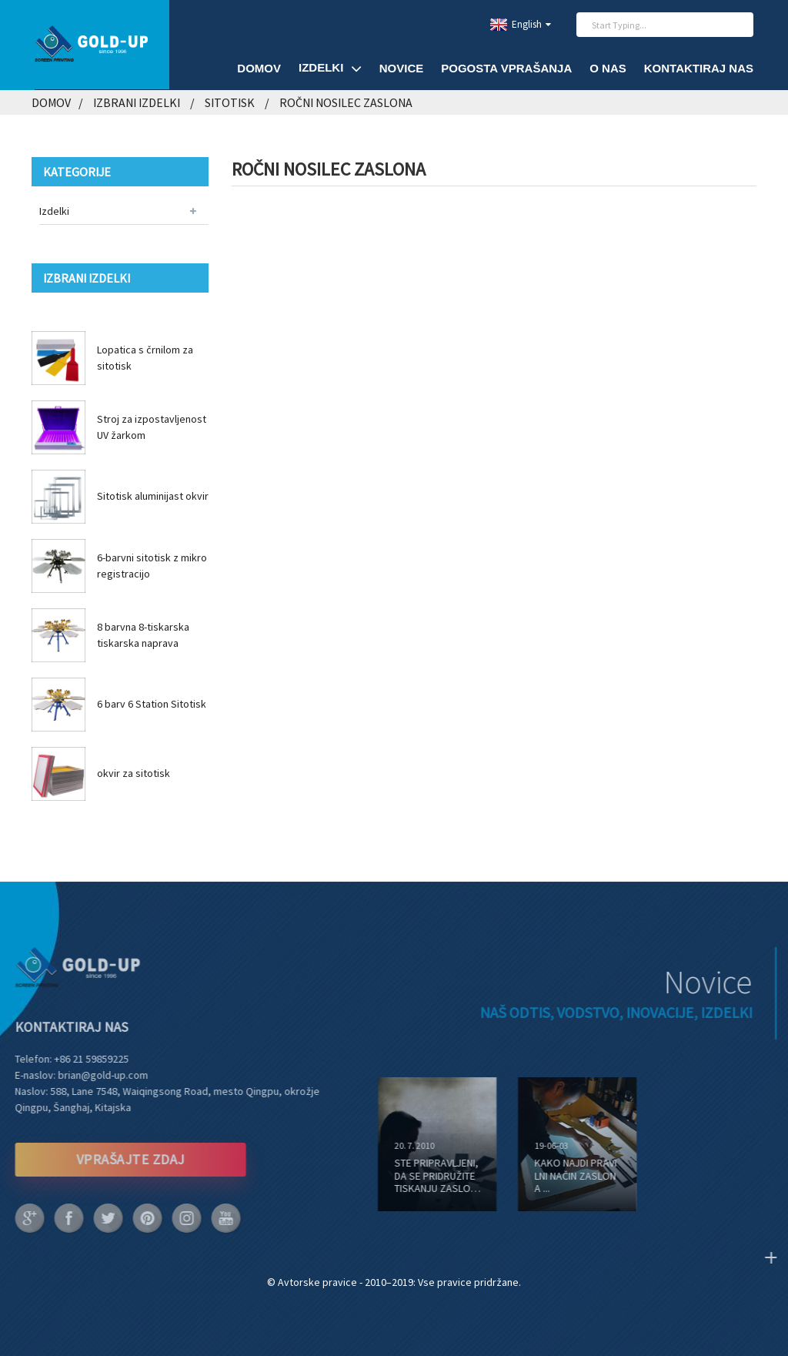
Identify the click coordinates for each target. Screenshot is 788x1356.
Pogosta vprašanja (506, 68)
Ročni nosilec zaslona (345, 102)
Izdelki (330, 68)
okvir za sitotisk (133, 773)
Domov (259, 68)
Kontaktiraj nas (698, 68)
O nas (607, 68)
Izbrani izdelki (136, 102)
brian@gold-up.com (86, 1075)
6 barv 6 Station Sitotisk (151, 704)
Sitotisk (230, 102)
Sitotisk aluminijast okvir (153, 496)
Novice (401, 68)
